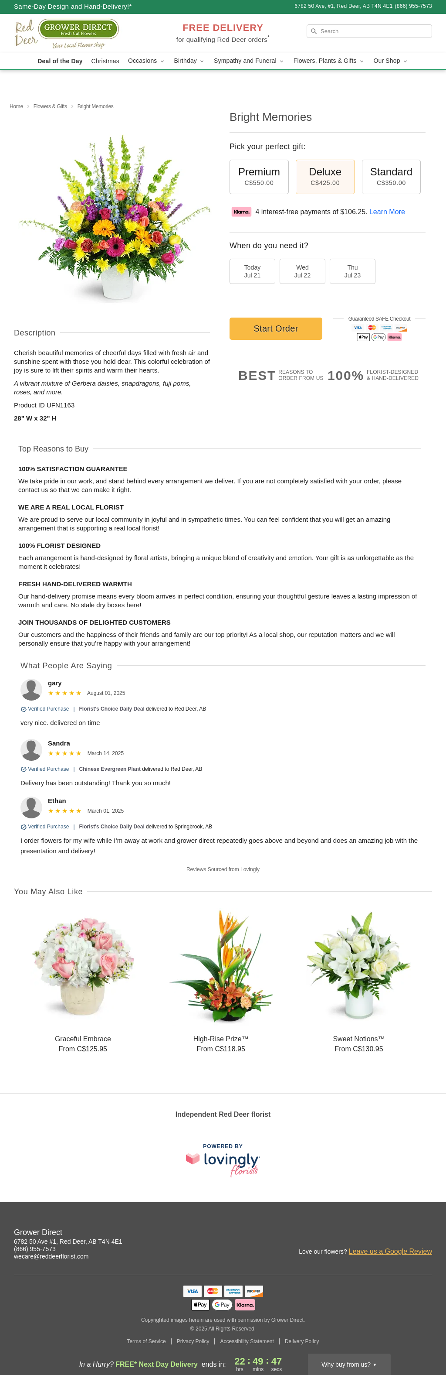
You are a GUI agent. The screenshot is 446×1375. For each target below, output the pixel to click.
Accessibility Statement (247, 1341)
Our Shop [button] (391, 61)
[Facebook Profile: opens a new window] (407, 1234)
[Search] (369, 31)
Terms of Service (146, 1341)
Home (16, 106)
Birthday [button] (190, 61)
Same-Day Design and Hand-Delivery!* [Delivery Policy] (73, 6)
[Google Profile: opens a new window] (426, 1234)
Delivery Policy (302, 1341)
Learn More (387, 211)
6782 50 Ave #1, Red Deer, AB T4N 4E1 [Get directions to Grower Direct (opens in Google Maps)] (68, 1241)
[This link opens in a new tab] (223, 1160)
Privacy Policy (193, 1341)
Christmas (105, 61)
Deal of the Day (59, 61)
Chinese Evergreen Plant (110, 769)
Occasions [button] (147, 61)
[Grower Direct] (76, 33)
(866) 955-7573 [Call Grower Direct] (35, 1248)
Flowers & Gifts (50, 106)
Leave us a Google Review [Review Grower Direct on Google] (390, 1251)
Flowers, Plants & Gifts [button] (329, 61)
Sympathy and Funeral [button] (249, 61)
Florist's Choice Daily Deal (112, 709)
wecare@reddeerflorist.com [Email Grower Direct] (51, 1256)
